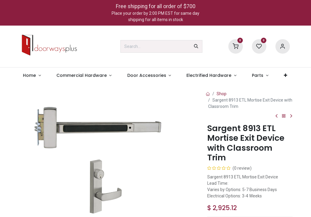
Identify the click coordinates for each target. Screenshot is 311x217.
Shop (222, 93)
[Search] (196, 46)
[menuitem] (32, 75)
